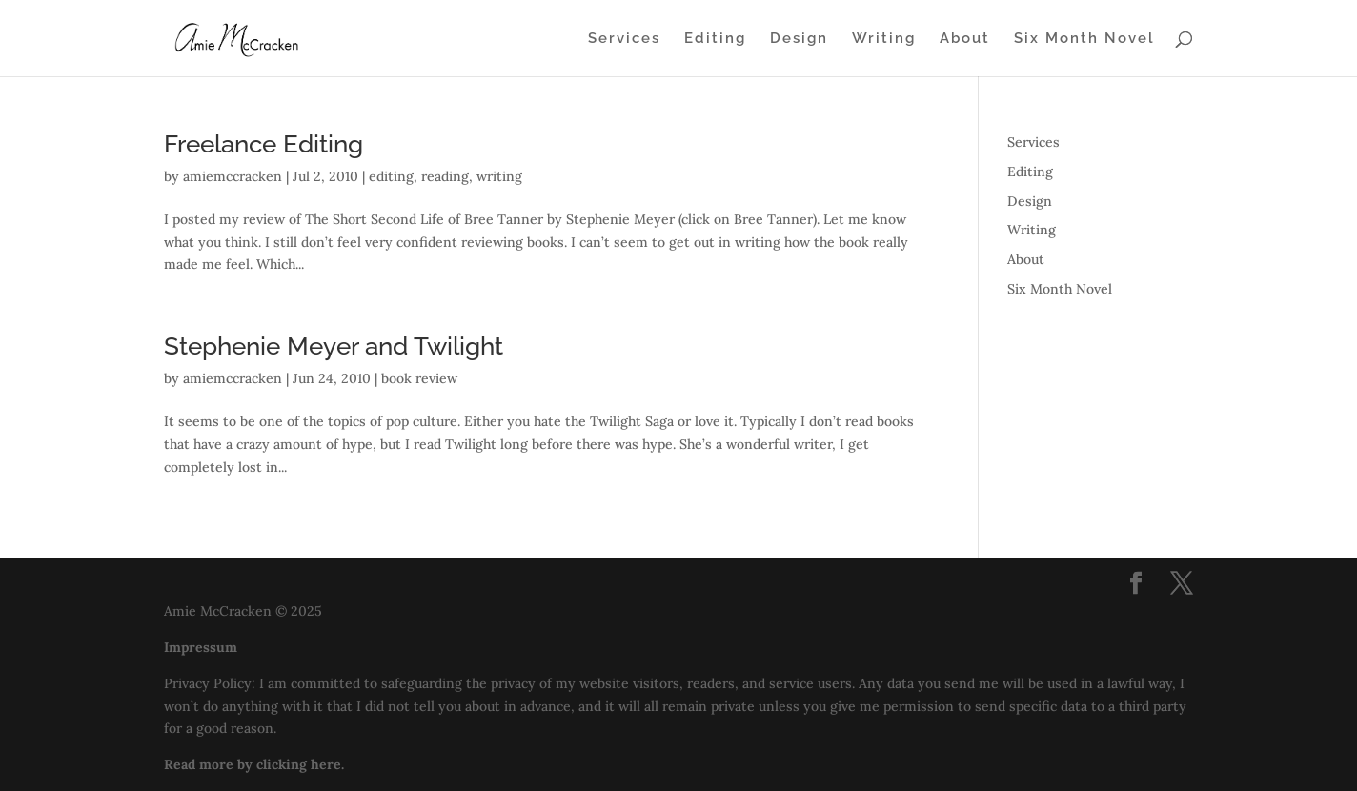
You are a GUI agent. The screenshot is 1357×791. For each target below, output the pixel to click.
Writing (884, 39)
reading (445, 176)
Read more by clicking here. (254, 764)
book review (419, 378)
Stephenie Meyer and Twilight (333, 346)
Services (624, 39)
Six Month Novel (1084, 39)
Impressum (200, 647)
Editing (715, 39)
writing (499, 176)
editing (391, 176)
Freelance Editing (263, 144)
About (965, 39)
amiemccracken (232, 176)
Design (799, 39)
